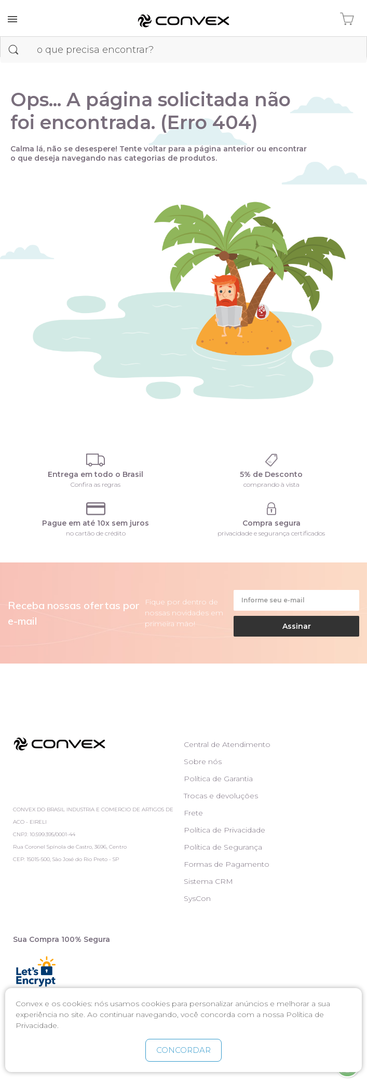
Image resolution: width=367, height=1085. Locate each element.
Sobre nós (203, 761)
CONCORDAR (183, 1050)
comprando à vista (271, 484)
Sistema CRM (208, 881)
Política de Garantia (218, 778)
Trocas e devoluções (221, 795)
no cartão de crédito (96, 533)
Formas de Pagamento (226, 864)
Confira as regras (95, 484)
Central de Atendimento (227, 744)
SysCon (197, 898)
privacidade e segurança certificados (271, 533)
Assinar (296, 626)
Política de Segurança (223, 847)
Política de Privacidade (224, 830)
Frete (193, 813)
